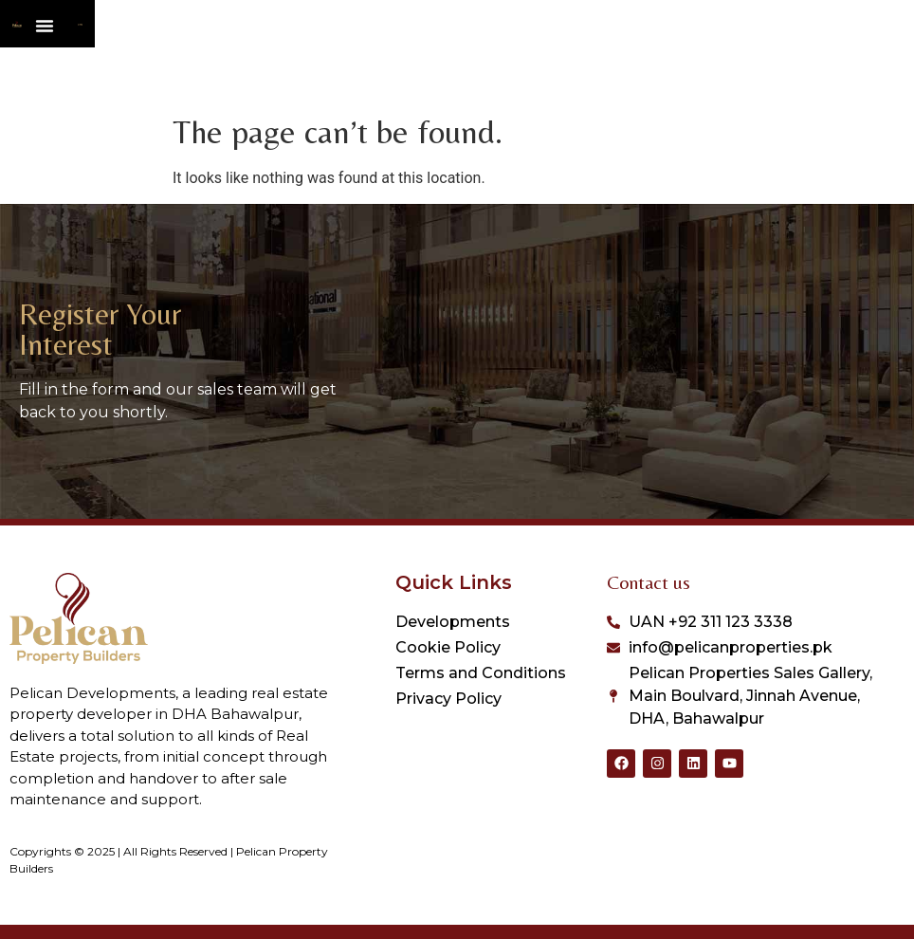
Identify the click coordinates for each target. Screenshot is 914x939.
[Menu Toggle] (501, 57)
